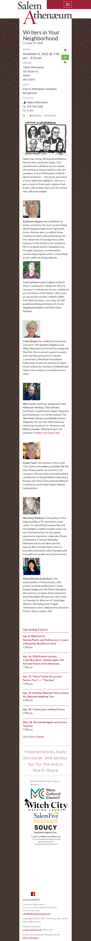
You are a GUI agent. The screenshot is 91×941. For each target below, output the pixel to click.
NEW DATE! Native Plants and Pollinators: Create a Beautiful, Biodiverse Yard (45, 640)
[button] (65, 62)
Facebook (33, 894)
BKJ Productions (31, 937)
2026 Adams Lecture (44, 656)
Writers (50, 116)
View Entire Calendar (33, 736)
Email (28, 110)
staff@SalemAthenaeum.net (36, 913)
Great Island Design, (32, 929)
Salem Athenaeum (45, 15)
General (36, 116)
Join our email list (31, 899)
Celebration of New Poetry (48, 709)
